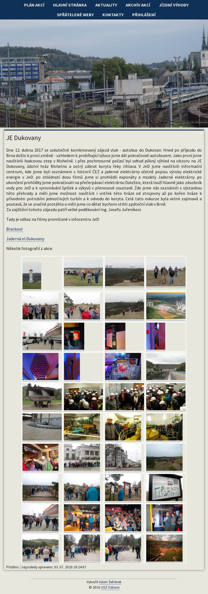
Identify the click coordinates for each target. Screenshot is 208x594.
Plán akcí (34, 5)
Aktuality (106, 5)
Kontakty (112, 14)
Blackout (14, 229)
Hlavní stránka (70, 5)
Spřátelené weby (75, 14)
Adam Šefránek (110, 582)
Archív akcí (138, 5)
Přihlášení (144, 14)
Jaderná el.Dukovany (25, 238)
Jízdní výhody (173, 5)
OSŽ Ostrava (110, 587)
